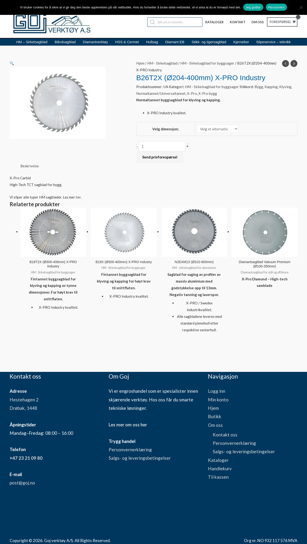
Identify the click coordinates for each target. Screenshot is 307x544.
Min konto (218, 399)
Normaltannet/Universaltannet (161, 93)
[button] (67, 63)
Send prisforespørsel (159, 157)
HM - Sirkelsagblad (162, 63)
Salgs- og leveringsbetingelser (140, 457)
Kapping (271, 87)
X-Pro (192, 93)
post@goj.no (22, 482)
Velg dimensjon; (165, 129)
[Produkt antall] (162, 146)
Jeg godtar (253, 7)
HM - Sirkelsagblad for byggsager (207, 63)
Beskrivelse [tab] (29, 165)
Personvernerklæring (130, 449)
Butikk (214, 416)
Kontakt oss (225, 434)
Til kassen (218, 476)
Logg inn (216, 390)
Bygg (258, 87)
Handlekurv (220, 468)
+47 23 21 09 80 (26, 457)
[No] (301, 7)
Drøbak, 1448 (23, 408)
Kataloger (218, 460)
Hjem (140, 63)
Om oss (215, 425)
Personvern (276, 7)
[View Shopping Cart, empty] (281, 22)
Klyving (285, 87)
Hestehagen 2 (24, 399)
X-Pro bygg (207, 93)
